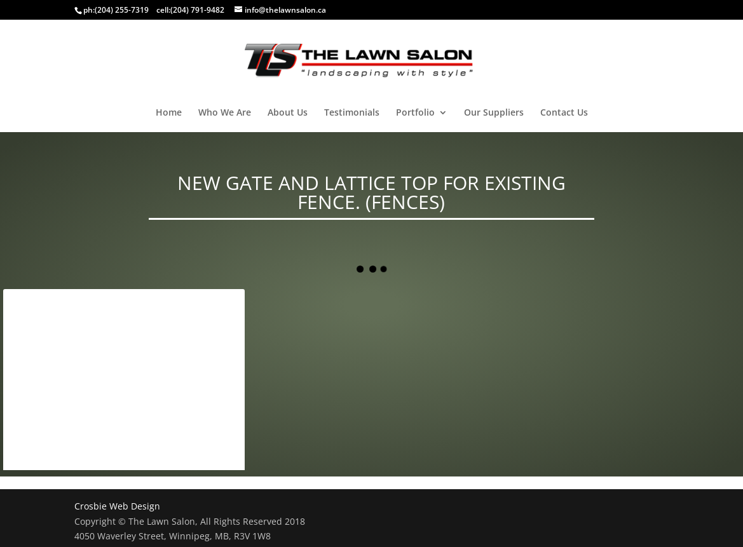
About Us (288, 113)
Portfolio (415, 113)
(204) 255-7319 (122, 9)
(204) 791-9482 (197, 9)
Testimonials (351, 113)
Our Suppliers (494, 113)
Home (169, 113)
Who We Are (224, 113)
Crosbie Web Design (117, 506)
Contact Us (564, 113)
